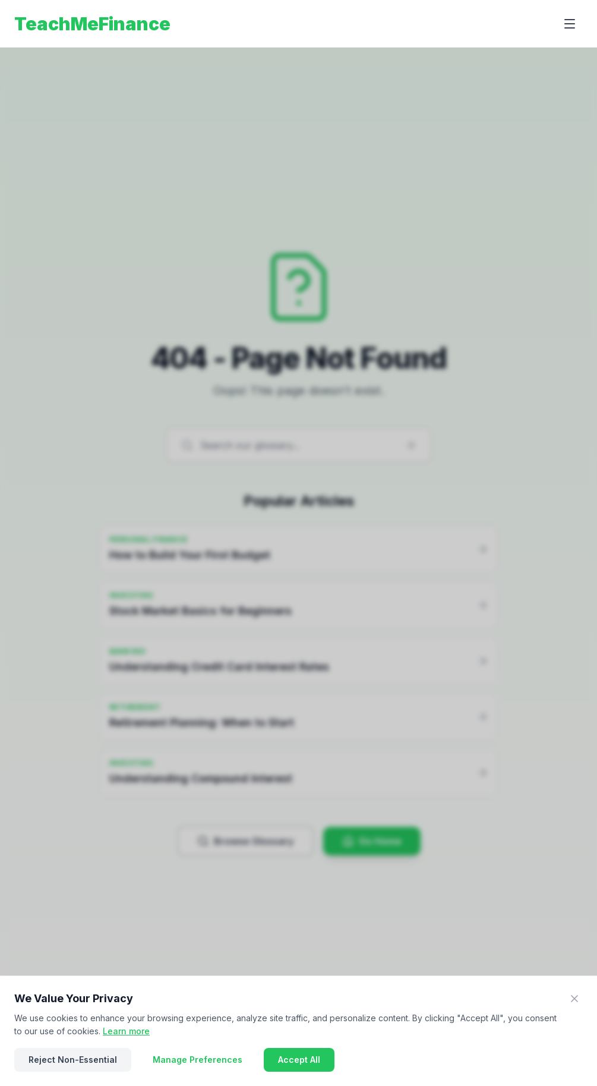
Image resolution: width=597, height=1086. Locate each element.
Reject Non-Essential (73, 1059)
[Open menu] (570, 24)
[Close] (574, 998)
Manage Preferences (197, 1059)
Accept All (299, 1059)
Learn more (126, 1031)
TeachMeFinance (92, 23)
